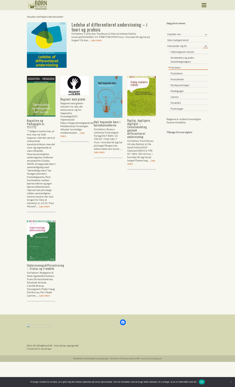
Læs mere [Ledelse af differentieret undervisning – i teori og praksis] (96, 40)
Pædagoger (177, 90)
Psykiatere (177, 73)
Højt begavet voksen (182, 51)
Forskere (175, 67)
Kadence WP (134, 358)
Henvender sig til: (177, 45)
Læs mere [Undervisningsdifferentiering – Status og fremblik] (44, 295)
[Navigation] (204, 5)
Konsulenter (177, 79)
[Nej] (231, 382)
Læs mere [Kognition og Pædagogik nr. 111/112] (44, 206)
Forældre (176, 102)
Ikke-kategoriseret (178, 39)
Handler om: (174, 34)
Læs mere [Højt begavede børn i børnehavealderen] (99, 152)
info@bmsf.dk (44, 345)
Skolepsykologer (180, 85)
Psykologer (177, 108)
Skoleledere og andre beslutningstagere (182, 59)
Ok (201, 382)
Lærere (175, 96)
